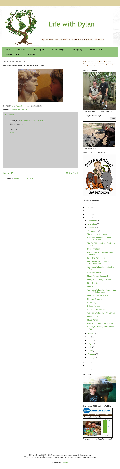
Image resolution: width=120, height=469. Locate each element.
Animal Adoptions (38, 50)
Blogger (65, 462)
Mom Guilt (91, 286)
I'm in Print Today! (94, 249)
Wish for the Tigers (58, 50)
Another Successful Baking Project (100, 323)
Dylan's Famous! (93, 306)
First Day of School (94, 316)
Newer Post (9, 173)
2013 (88, 211)
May (90, 344)
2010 (88, 362)
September (92, 231)
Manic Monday (93, 320)
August (91, 333)
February (91, 354)
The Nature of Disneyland (97, 234)
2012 (88, 214)
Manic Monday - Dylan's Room (99, 295)
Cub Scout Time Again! (96, 309)
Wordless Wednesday (18, 109)
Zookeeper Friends (96, 50)
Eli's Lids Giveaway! (95, 299)
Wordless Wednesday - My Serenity (101, 313)
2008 (88, 369)
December (92, 221)
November (92, 224)
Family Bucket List (12, 54)
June (90, 340)
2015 (88, 204)
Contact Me (31, 54)
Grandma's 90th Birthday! (97, 273)
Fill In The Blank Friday (96, 258)
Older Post (72, 173)
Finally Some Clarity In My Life (99, 280)
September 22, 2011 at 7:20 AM (33, 121)
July (89, 337)
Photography (77, 50)
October (91, 228)
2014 (88, 207)
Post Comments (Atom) (23, 179)
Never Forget (92, 303)
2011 (88, 218)
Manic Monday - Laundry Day (98, 276)
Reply (12, 133)
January (91, 358)
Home (8, 50)
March (90, 351)
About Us (21, 50)
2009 (88, 365)
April (90, 347)
